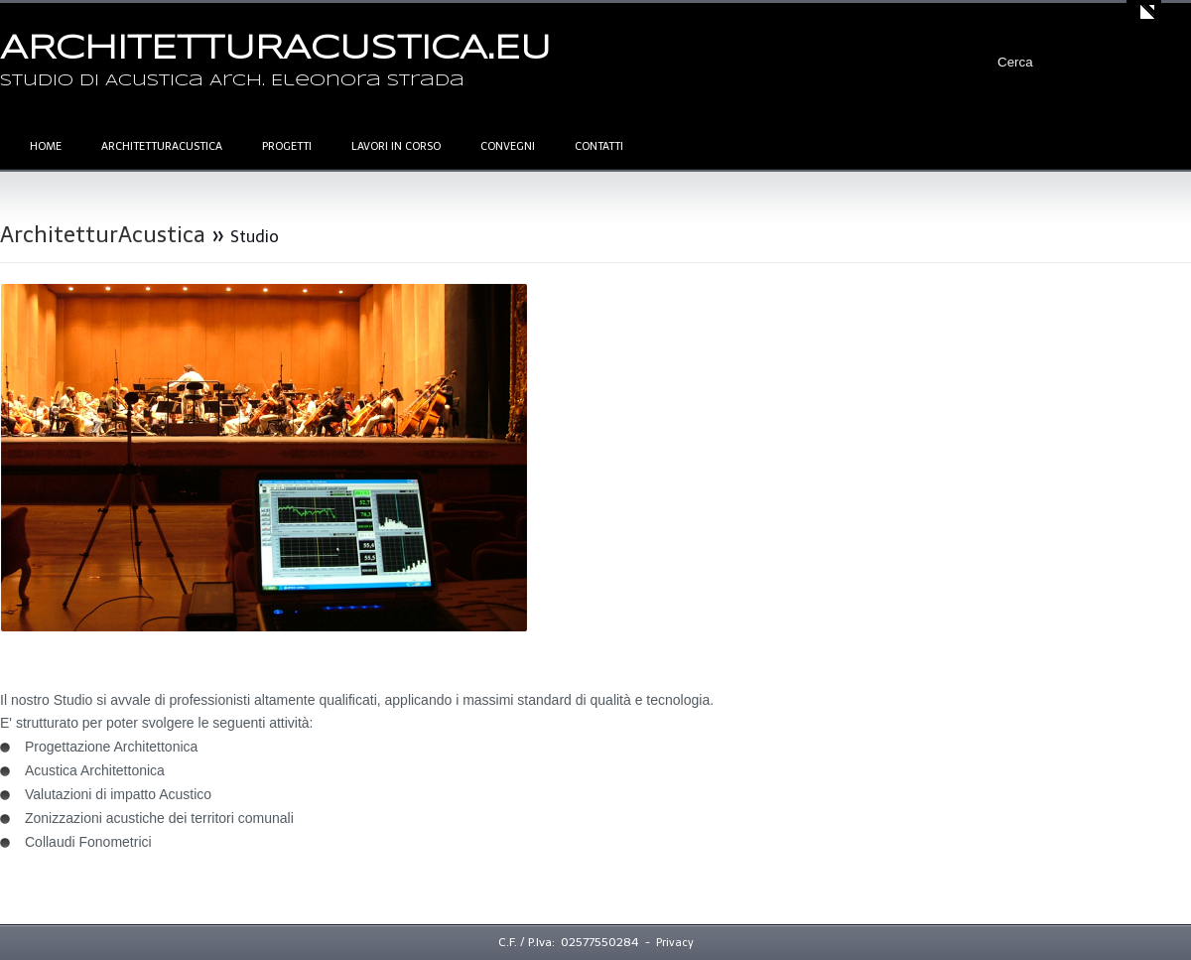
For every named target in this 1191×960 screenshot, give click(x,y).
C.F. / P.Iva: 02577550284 (568, 942)
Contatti (599, 146)
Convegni (507, 146)
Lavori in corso (396, 146)
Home (46, 146)
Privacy (675, 942)
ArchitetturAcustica (161, 146)
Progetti (287, 146)
